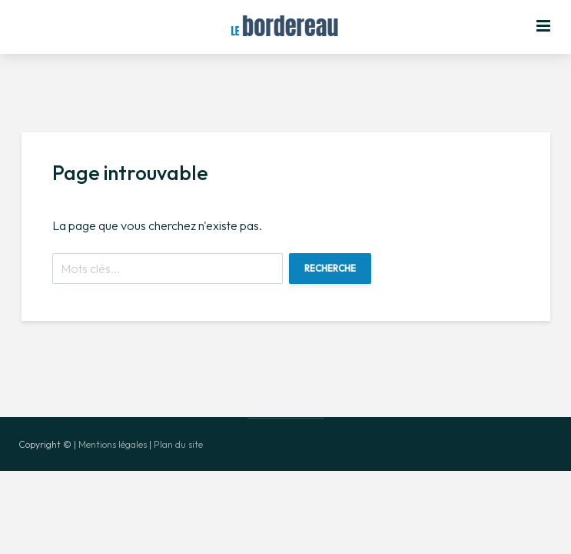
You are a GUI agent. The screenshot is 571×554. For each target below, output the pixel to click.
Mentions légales (112, 444)
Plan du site (178, 444)
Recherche (330, 268)
